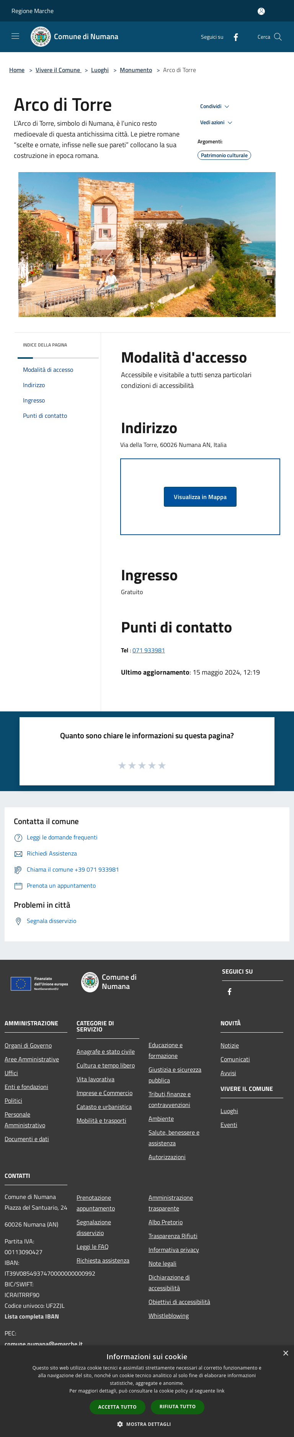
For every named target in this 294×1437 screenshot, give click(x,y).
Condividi (216, 106)
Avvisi (228, 1072)
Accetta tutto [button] (117, 1407)
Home (16, 69)
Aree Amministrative (32, 1059)
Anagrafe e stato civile (106, 1051)
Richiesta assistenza (103, 1260)
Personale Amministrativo (25, 1120)
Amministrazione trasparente (171, 1203)
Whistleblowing (169, 1315)
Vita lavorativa (95, 1079)
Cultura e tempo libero (106, 1065)
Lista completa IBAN (32, 1316)
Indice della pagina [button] (45, 344)
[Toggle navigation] (15, 36)
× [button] (285, 1354)
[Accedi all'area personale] (261, 11)
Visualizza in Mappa (200, 496)
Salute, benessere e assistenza (174, 1138)
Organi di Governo (28, 1045)
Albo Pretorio (166, 1222)
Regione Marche (32, 10)
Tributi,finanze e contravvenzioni (170, 1099)
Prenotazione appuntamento (96, 1203)
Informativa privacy (174, 1249)
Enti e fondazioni (26, 1086)
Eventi (228, 1124)
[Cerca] (278, 36)
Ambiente (161, 1118)
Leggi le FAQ (93, 1246)
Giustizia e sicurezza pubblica (175, 1075)
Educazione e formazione (166, 1050)
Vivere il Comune (59, 69)
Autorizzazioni (167, 1156)
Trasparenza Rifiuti (173, 1235)
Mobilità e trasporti (101, 1120)
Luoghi (100, 69)
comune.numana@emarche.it (44, 1343)
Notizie (229, 1045)
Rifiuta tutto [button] (178, 1406)
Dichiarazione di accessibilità (169, 1282)
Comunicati (235, 1059)
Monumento (136, 69)
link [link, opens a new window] (221, 1391)
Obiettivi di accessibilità (179, 1301)
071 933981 (148, 650)
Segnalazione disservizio (94, 1227)
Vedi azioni (217, 122)
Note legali (162, 1263)
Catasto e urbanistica (104, 1106)
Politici (13, 1100)
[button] (147, 1424)
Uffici (11, 1072)
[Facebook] (232, 36)
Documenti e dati (27, 1138)
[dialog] (147, 1391)
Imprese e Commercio (104, 1092)
